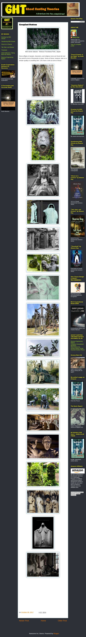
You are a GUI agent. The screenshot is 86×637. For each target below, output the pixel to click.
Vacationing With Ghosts (8, 41)
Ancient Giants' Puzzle (77, 348)
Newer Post (24, 621)
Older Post (62, 621)
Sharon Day (75, 37)
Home (43, 621)
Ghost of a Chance (6, 44)
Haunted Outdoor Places (78, 350)
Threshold (4, 50)
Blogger (56, 633)
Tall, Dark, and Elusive (7, 47)
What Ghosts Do (75, 347)
